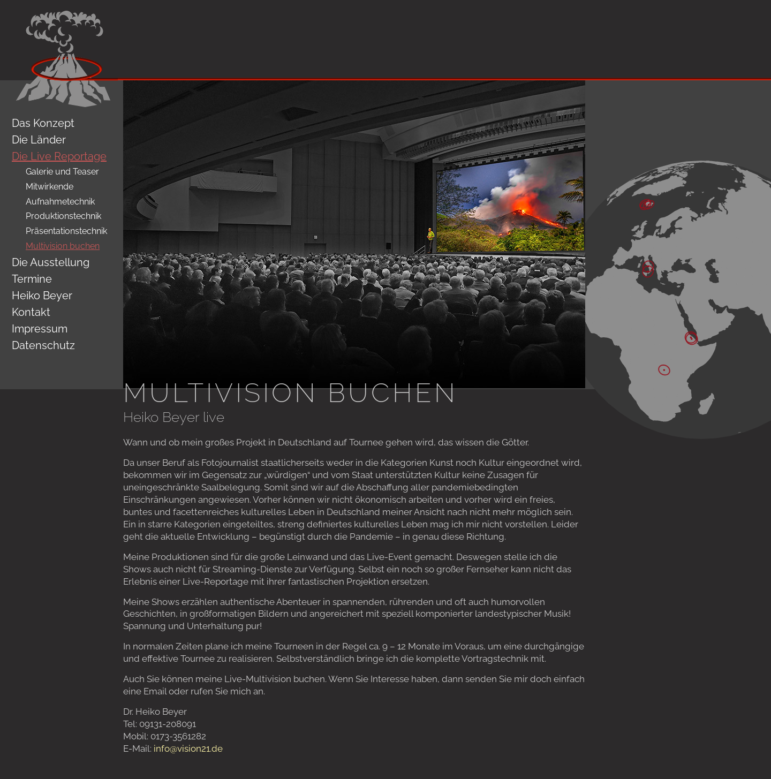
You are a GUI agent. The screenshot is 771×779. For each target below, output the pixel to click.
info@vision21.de (188, 748)
